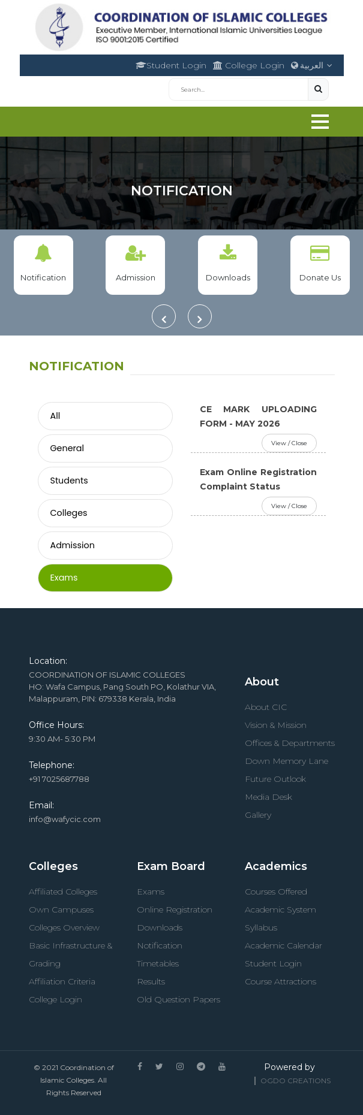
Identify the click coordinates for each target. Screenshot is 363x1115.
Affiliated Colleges (63, 891)
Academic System (280, 909)
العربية (311, 65)
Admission (72, 545)
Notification (159, 945)
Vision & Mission (276, 725)
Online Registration (174, 909)
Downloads (159, 927)
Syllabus (261, 927)
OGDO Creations (295, 1080)
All (55, 416)
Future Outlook (275, 778)
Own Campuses (61, 909)
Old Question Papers (178, 999)
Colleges (69, 513)
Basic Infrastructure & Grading (70, 954)
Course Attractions (280, 981)
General (67, 448)
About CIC (266, 707)
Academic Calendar (283, 945)
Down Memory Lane (286, 761)
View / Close (289, 443)
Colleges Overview (64, 927)
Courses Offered (276, 891)
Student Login (171, 65)
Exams (64, 578)
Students (69, 481)
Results (151, 981)
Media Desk (268, 796)
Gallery (258, 814)
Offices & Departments (290, 743)
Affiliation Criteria (62, 981)
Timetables (158, 963)
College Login (248, 65)
